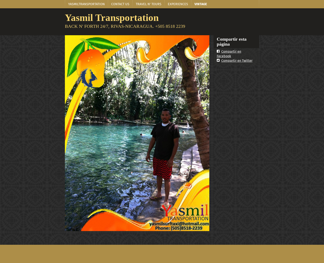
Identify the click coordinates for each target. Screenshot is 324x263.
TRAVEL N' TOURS (148, 4)
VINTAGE (200, 4)
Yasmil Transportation (112, 17)
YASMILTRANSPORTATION (86, 4)
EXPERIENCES (178, 4)
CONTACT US (120, 4)
